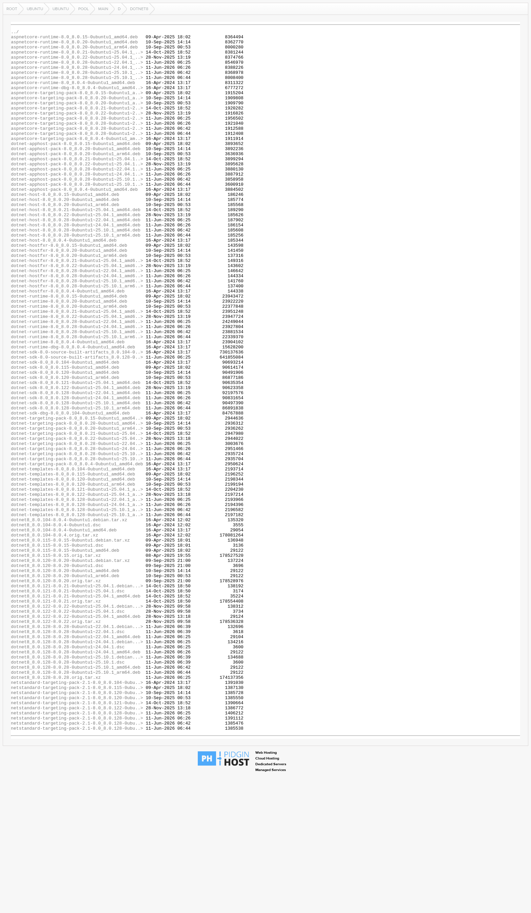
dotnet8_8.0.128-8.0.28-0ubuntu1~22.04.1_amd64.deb (75, 758)
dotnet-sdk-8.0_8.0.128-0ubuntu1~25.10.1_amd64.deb (75, 478)
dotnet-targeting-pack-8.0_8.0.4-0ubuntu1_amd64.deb (77, 551)
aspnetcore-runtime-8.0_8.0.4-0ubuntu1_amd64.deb (73, 93)
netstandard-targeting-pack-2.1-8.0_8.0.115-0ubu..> (77, 819)
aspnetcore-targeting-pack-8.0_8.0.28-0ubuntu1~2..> (77, 136)
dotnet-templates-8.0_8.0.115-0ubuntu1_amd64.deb (73, 563)
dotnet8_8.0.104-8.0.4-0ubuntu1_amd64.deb (63, 630)
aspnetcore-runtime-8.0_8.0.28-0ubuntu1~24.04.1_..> (77, 75)
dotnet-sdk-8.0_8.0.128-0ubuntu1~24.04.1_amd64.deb (75, 472)
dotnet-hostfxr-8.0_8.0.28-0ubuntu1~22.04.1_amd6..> (77, 319)
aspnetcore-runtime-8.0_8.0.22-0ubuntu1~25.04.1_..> (77, 63)
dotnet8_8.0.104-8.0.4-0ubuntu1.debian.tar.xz (69, 618)
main (103, 9)
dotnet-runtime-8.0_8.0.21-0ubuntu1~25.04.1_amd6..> (77, 368)
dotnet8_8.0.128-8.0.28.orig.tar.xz (56, 807)
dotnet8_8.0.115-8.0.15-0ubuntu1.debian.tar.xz (70, 643)
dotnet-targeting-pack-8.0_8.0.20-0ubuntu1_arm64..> (77, 508)
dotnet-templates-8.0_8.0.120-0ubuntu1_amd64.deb (73, 569)
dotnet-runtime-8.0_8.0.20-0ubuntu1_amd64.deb (69, 356)
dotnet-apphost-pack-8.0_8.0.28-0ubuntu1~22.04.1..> (77, 197)
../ (15, 32)
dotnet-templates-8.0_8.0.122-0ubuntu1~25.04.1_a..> (77, 588)
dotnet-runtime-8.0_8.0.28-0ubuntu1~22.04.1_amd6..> (77, 380)
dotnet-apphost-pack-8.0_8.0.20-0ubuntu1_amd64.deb (75, 173)
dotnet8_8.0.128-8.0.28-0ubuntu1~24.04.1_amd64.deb (75, 777)
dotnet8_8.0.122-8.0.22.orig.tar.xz (56, 740)
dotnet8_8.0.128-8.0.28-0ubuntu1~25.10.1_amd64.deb (75, 795)
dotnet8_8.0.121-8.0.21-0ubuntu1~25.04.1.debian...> (77, 697)
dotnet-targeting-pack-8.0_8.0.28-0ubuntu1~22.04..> (77, 527)
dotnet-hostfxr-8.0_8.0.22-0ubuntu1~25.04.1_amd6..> (77, 313)
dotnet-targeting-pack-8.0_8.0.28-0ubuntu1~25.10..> (77, 539)
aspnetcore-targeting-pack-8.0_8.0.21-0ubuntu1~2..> (77, 124)
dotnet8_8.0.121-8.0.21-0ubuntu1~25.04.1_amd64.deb (75, 710)
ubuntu (35, 9)
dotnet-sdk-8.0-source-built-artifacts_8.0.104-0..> (77, 417)
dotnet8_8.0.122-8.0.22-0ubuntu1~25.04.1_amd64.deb (75, 734)
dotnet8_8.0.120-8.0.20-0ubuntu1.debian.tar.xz (70, 667)
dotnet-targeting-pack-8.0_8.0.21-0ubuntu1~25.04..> (77, 514)
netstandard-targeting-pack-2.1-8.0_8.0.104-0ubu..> (77, 813)
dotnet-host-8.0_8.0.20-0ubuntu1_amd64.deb (65, 234)
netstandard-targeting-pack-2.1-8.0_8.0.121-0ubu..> (77, 838)
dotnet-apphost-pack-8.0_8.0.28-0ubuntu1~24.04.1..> (77, 203)
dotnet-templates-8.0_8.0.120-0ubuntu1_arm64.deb (73, 575)
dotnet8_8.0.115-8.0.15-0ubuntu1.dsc (57, 649)
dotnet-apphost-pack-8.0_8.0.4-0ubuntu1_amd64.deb (74, 222)
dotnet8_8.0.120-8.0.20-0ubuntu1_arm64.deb (65, 685)
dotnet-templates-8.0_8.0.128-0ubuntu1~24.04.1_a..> (77, 600)
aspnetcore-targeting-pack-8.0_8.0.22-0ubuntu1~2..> (77, 130)
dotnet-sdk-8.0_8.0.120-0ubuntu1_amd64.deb (65, 441)
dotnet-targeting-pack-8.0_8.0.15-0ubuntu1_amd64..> (77, 496)
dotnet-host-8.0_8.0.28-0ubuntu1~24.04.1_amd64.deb (75, 264)
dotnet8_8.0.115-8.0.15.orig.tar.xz (56, 661)
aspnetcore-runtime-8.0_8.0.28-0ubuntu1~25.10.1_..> (77, 81)
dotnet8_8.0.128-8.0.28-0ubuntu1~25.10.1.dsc (67, 789)
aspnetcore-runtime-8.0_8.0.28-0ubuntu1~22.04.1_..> (77, 69)
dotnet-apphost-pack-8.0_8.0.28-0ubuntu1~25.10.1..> (77, 209)
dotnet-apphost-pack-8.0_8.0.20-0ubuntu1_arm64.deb (75, 179)
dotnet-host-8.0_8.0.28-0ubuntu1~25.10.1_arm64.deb (75, 276)
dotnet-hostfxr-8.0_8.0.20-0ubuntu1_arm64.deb (69, 301)
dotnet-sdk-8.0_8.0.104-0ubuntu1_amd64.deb (65, 429)
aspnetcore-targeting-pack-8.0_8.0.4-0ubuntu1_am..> (77, 161)
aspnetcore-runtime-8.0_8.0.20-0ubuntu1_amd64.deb (74, 45)
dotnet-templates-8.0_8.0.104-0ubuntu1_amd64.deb (73, 557)
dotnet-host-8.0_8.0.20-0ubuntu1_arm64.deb (65, 240)
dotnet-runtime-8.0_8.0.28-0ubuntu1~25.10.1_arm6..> (77, 398)
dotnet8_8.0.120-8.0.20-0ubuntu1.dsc (57, 673)
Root (11, 9)
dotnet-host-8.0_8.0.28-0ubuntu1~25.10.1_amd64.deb (75, 270)
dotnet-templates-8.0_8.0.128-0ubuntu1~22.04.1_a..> (77, 594)
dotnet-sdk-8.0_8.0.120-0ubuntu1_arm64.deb (65, 447)
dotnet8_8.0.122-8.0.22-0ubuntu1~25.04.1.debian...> (77, 722)
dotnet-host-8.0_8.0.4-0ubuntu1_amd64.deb (63, 283)
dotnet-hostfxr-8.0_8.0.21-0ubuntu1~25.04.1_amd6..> (77, 307)
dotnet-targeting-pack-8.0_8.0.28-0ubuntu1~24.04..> (77, 533)
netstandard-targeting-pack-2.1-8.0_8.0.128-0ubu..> (77, 850)
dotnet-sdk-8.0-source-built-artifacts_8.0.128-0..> (77, 423)
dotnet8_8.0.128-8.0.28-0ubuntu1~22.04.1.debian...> (77, 746)
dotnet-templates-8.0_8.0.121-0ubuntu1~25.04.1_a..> (77, 582)
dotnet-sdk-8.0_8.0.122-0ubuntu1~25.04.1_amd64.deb (75, 459)
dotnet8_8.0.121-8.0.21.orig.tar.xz (56, 716)
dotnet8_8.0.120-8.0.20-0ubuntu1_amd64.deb (65, 679)
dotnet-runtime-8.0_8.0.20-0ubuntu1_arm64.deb (69, 362)
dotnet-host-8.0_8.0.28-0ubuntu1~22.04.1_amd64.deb (75, 258)
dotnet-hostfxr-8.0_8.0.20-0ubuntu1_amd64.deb (69, 295)
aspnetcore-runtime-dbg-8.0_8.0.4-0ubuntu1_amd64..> (77, 100)
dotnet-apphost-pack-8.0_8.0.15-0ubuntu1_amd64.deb (75, 167)
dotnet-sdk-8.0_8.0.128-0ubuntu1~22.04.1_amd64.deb (75, 466)
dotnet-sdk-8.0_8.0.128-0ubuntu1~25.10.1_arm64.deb (75, 484)
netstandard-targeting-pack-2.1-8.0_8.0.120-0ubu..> (77, 826)
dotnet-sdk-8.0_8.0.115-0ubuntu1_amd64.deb (65, 435)
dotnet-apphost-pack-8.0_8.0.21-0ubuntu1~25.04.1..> (77, 185)
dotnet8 (139, 9)
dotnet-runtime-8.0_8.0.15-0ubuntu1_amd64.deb (69, 350)
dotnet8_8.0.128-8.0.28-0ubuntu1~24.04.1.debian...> (77, 765)
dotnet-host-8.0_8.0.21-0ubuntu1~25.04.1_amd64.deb (75, 246)
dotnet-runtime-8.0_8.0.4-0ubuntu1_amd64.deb (67, 405)
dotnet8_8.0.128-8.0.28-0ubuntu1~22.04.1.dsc (67, 752)
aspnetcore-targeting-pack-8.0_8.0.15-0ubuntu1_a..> (77, 106)
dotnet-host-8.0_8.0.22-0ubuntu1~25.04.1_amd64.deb (75, 252)
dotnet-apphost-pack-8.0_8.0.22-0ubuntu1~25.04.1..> (77, 191)
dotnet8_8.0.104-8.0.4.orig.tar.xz (54, 636)
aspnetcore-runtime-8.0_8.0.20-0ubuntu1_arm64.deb (74, 51)
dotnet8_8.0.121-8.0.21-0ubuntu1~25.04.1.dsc (67, 704)
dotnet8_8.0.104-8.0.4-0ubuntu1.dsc (56, 624)
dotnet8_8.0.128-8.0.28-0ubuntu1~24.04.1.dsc (67, 771)
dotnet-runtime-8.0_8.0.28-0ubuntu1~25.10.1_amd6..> (77, 392)
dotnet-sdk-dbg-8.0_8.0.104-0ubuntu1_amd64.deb (70, 490)
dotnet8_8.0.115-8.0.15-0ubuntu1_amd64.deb (65, 655)
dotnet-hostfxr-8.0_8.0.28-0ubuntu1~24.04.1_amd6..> (77, 325)
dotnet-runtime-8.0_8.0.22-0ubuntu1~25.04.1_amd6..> (77, 374)
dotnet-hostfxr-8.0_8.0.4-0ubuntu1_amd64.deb (67, 344)
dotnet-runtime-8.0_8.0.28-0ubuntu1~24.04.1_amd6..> (77, 386)
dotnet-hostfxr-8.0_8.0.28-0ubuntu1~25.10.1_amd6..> (77, 331)
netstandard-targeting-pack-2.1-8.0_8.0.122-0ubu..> (77, 844)
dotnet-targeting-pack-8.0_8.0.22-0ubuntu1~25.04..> (77, 521)
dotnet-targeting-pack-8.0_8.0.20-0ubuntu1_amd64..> (77, 502)
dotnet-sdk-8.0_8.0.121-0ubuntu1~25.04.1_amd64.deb (75, 453)
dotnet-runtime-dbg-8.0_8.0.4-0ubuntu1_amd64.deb (73, 411)
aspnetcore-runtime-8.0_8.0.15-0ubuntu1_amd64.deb (74, 39)
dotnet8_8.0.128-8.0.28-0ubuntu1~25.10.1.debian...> (77, 783)
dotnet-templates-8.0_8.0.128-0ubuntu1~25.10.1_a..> (77, 606)
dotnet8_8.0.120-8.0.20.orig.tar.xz (56, 691)
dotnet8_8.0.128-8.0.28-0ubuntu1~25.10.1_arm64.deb (75, 801)
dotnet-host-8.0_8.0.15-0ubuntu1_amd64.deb (65, 228)
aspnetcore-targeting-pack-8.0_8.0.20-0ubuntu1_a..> (77, 112)
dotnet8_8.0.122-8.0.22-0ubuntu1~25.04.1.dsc (67, 728)
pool (83, 9)
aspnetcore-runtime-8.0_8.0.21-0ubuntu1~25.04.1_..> (77, 57)
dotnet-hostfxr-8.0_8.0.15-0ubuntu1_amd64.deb (69, 289)
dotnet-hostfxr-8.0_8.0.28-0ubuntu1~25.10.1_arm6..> (77, 337)
